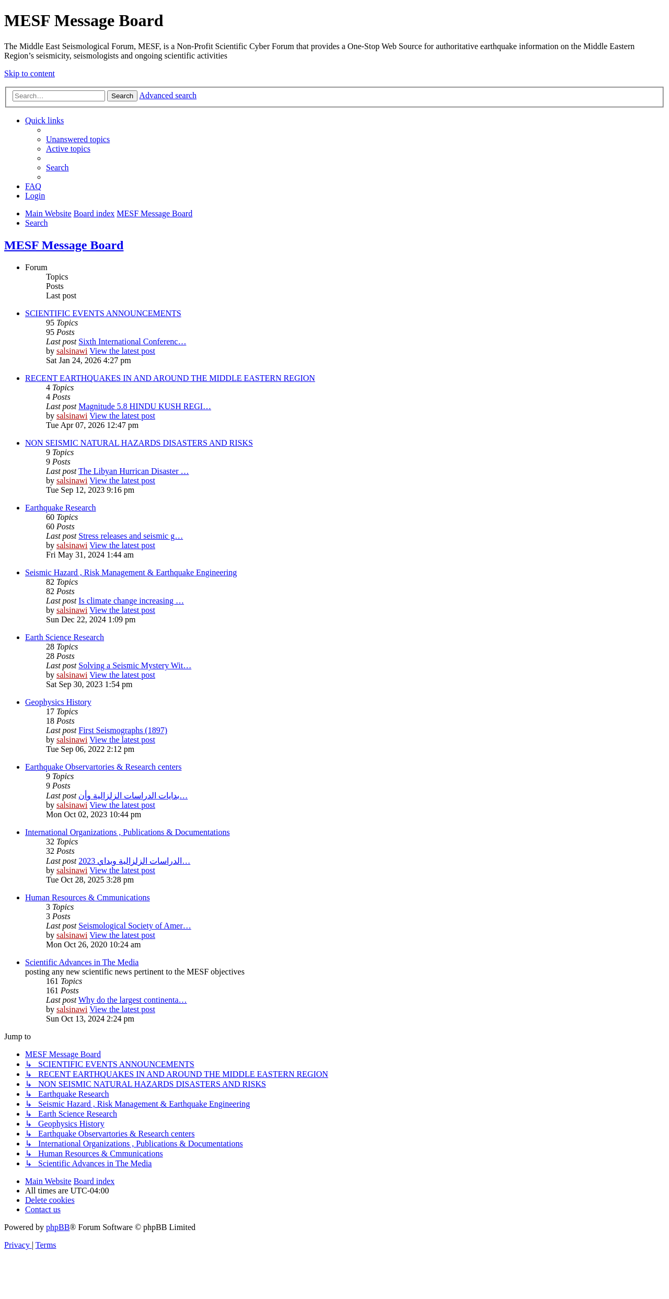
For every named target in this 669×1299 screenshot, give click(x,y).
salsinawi (72, 350)
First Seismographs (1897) (122, 730)
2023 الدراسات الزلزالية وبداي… (134, 860)
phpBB (58, 1227)
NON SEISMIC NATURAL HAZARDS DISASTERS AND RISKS (139, 442)
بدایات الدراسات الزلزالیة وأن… (133, 795)
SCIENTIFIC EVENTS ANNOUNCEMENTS (103, 313)
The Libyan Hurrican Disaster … (133, 471)
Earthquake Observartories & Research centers (103, 766)
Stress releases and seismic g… (130, 535)
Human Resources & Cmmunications (87, 897)
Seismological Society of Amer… (134, 925)
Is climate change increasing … (131, 600)
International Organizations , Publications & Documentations (127, 832)
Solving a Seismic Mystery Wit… (134, 665)
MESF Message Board (63, 245)
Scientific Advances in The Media (82, 962)
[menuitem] (78, 139)
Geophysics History (58, 702)
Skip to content (29, 73)
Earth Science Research (64, 637)
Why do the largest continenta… (132, 999)
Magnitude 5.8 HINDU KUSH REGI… (144, 406)
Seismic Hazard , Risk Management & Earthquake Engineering (131, 572)
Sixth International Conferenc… (132, 341)
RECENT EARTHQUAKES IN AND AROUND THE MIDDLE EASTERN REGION (170, 378)
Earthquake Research (60, 507)
